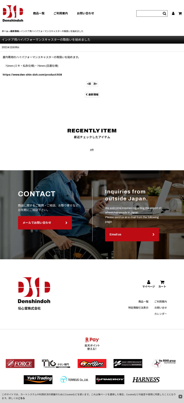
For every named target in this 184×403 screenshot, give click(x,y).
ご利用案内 (61, 13)
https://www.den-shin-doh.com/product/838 (32, 74)
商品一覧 (39, 13)
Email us (132, 237)
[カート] (180, 13)
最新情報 (92, 94)
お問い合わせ (85, 13)
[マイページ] (173, 13)
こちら (21, 398)
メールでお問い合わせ (44, 226)
